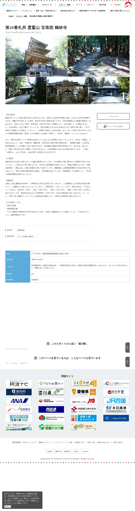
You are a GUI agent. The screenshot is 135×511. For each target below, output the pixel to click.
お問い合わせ (118, 490)
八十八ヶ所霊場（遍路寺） (25, 236)
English (50, 499)
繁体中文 (58, 499)
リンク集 (69, 490)
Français (85, 499)
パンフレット (58, 490)
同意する (7, 506)
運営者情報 (16, 490)
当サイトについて (29, 490)
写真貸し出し (80, 490)
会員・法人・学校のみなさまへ (98, 490)
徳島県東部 (21, 230)
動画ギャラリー (44, 490)
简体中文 (67, 499)
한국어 (76, 499)
